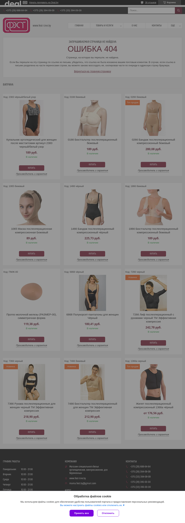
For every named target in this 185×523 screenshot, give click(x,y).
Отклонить (108, 513)
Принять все (81, 513)
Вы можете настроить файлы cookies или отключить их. (91, 505)
